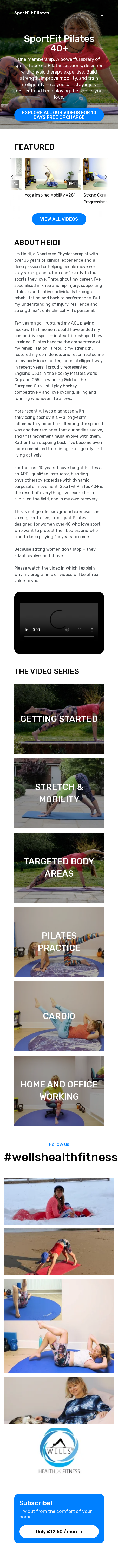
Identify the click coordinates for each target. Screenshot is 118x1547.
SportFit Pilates (31, 12)
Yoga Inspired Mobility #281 (50, 195)
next (103, 188)
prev (15, 188)
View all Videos (59, 219)
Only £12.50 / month (59, 1531)
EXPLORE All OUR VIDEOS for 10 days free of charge (59, 115)
